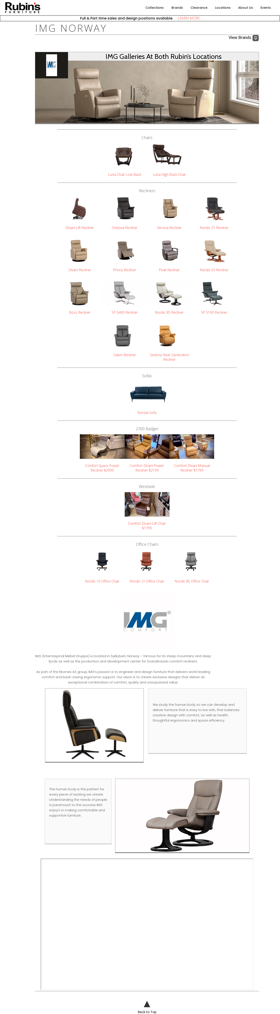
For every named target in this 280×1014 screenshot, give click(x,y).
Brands (177, 7)
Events (266, 7)
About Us (245, 7)
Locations (223, 7)
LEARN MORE (187, 18)
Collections (154, 7)
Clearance (199, 7)
